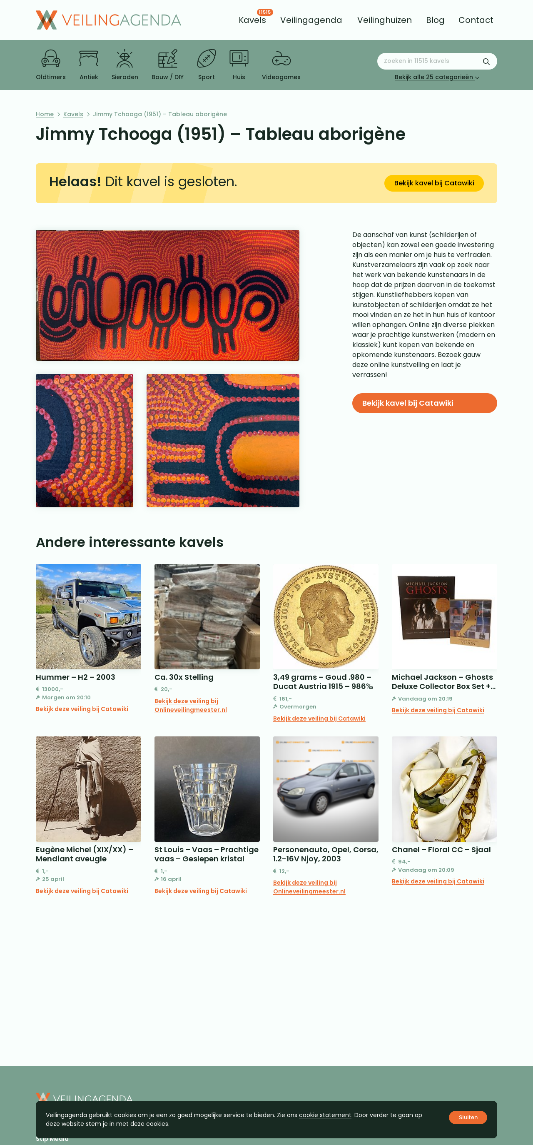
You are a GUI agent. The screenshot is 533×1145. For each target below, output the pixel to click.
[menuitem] (252, 20)
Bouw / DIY (168, 65)
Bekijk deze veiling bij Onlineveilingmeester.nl (190, 705)
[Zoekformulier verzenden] (486, 61)
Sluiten (468, 1117)
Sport (206, 65)
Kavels (73, 114)
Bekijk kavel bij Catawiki (434, 183)
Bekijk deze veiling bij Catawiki (82, 709)
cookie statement (325, 1115)
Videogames (281, 65)
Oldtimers (51, 65)
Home (45, 114)
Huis (239, 65)
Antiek (88, 65)
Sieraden (125, 65)
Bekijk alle (437, 77)
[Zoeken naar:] (437, 61)
